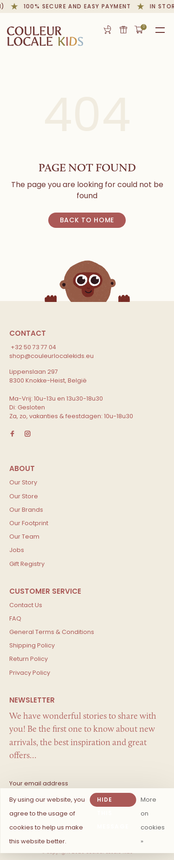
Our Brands (26, 510)
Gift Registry (107, 29)
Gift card (123, 29)
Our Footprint (28, 523)
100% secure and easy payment (78, 6)
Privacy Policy (29, 673)
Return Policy (28, 659)
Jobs (16, 550)
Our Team (24, 536)
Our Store (23, 496)
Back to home (87, 220)
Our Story (23, 482)
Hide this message (113, 801)
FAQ (15, 618)
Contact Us (25, 605)
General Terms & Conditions (51, 632)
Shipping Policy (32, 645)
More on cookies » (153, 820)
